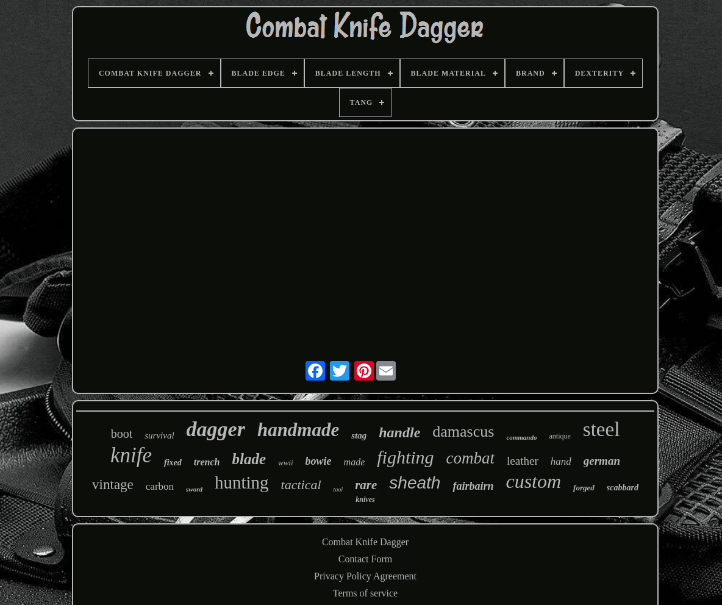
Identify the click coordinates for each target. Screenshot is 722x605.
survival (159, 435)
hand (561, 461)
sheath (414, 482)
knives (365, 499)
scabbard (622, 487)
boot (122, 433)
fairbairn (472, 486)
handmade (298, 429)
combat (470, 458)
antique (560, 436)
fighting (405, 457)
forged (584, 487)
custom (533, 481)
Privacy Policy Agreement (365, 576)
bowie (319, 461)
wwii (285, 462)
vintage (113, 484)
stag (358, 435)
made (354, 462)
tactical (301, 484)
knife (131, 455)
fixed (173, 462)
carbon (160, 486)
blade (249, 459)
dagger (216, 429)
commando (521, 437)
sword (194, 489)
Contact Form (365, 559)
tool (338, 489)
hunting (242, 482)
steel (601, 429)
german (602, 460)
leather (522, 460)
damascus (463, 431)
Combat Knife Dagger (365, 542)
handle (399, 432)
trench (207, 462)
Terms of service (365, 593)
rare (366, 485)
